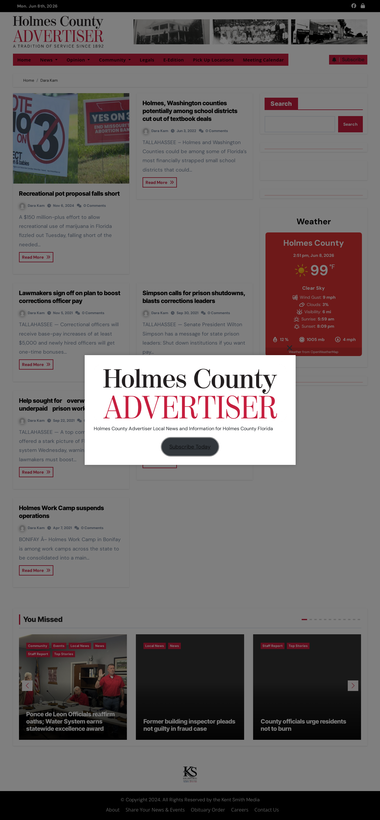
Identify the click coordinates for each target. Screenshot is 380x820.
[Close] (289, 347)
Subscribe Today (190, 446)
